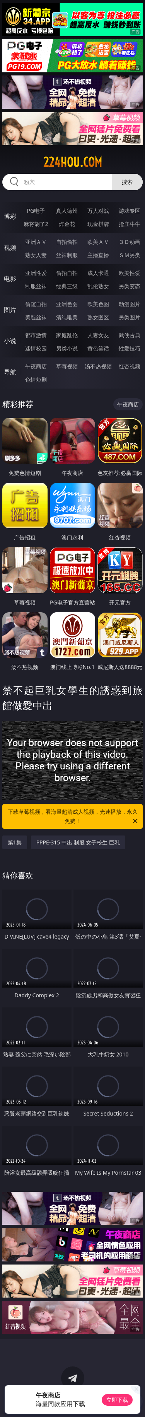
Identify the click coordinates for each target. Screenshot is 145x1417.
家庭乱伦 (67, 335)
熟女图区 (98, 317)
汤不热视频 (98, 366)
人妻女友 (98, 335)
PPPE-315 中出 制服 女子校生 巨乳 (78, 842)
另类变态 (129, 286)
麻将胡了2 (36, 224)
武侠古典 (129, 335)
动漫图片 (129, 304)
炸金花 (67, 224)
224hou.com (72, 162)
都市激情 (36, 335)
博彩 (10, 216)
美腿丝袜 (36, 317)
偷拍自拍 (67, 273)
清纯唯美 (67, 317)
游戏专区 (129, 210)
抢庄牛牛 (129, 224)
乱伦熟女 (98, 286)
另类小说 (67, 348)
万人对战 (98, 210)
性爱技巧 (129, 348)
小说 (10, 340)
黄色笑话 (98, 348)
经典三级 (67, 286)
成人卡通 (98, 273)
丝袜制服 (67, 255)
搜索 (127, 182)
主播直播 (98, 255)
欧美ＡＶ (98, 241)
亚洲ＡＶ (36, 241)
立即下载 (117, 1399)
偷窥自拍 (36, 304)
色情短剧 (36, 379)
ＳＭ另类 (129, 255)
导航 (10, 372)
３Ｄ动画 (129, 241)
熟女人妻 (36, 255)
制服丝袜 (36, 286)
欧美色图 (98, 304)
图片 (10, 309)
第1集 (15, 842)
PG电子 (36, 210)
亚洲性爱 (36, 273)
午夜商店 (36, 366)
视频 (10, 247)
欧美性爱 (129, 273)
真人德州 (67, 210)
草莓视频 (67, 366)
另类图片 (129, 317)
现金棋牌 (98, 224)
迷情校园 (36, 348)
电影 (10, 278)
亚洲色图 (67, 304)
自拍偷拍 (67, 241)
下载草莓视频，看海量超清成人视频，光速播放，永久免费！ (73, 817)
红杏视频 (129, 366)
